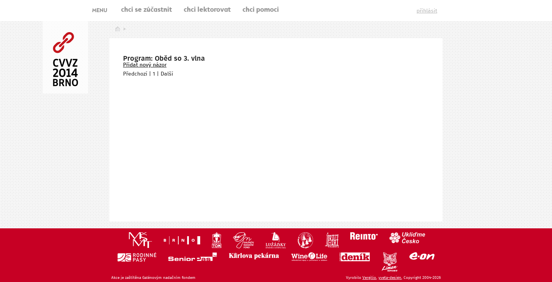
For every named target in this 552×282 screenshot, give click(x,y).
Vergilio (369, 278)
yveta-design (389, 278)
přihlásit (426, 11)
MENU (99, 11)
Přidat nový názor (145, 65)
